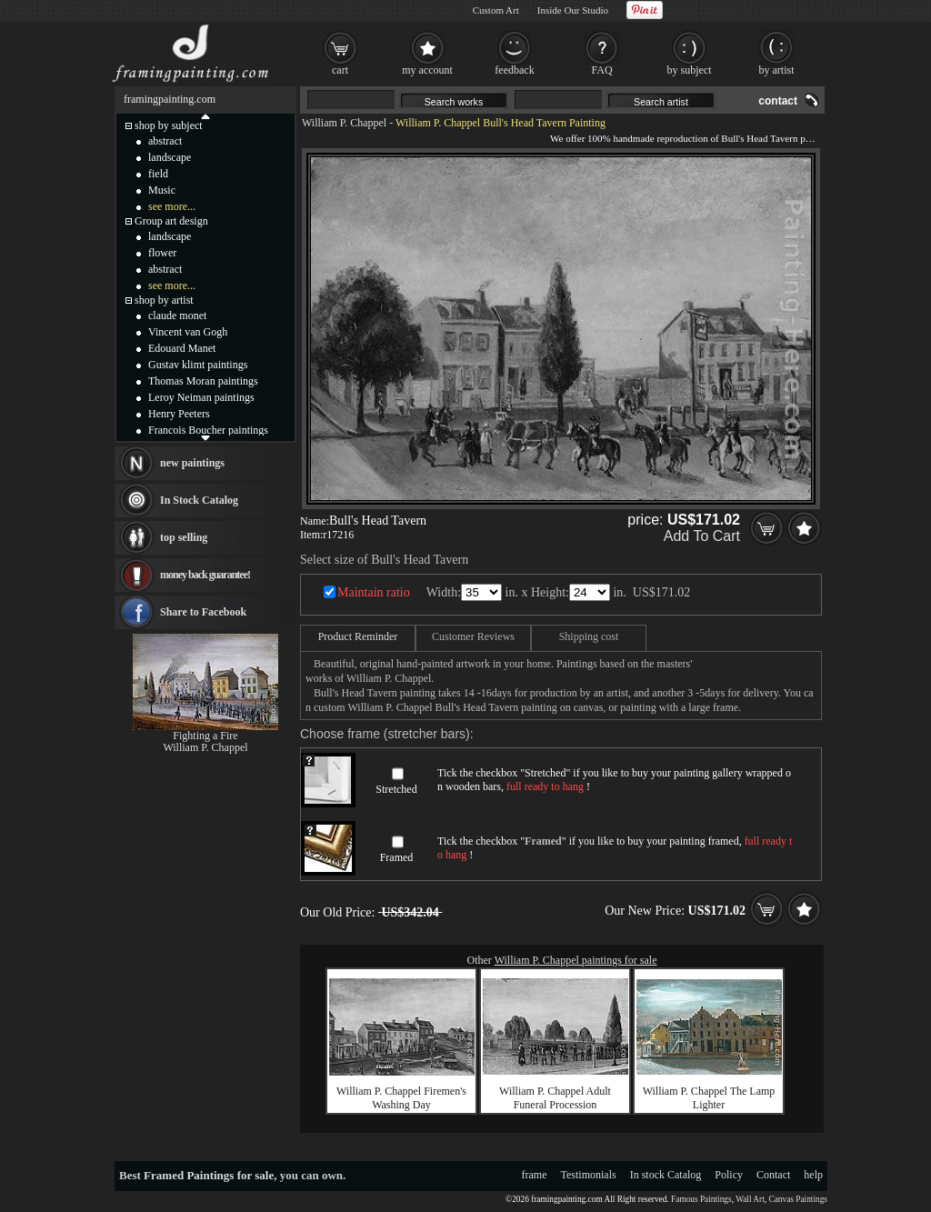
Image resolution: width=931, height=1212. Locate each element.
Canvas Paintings (797, 1199)
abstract (165, 141)
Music (161, 190)
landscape (169, 157)
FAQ (601, 70)
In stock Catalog (666, 1174)
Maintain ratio (373, 592)
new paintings (192, 462)
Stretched (395, 789)
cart (340, 70)
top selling (183, 537)
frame (534, 1174)
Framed (397, 857)
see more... (171, 206)
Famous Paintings (701, 1199)
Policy (729, 1174)
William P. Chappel (344, 122)
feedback (514, 70)
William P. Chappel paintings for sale (576, 960)
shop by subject (169, 125)
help (813, 1174)
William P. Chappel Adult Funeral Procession (555, 1098)
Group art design (171, 221)
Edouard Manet (181, 348)
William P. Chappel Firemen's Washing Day (401, 1098)
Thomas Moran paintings (203, 381)
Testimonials (588, 1174)
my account (427, 70)
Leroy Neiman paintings (201, 397)
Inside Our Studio (572, 10)
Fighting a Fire (205, 735)
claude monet (177, 315)
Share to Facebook (203, 612)
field (158, 173)
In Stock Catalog (199, 500)
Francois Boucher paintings (208, 430)
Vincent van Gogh (187, 332)
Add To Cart (702, 536)
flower (162, 252)
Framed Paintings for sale (209, 1175)
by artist (777, 70)
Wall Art (750, 1199)
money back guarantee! (205, 574)
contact (777, 101)
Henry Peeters (179, 413)
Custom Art (496, 10)
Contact (773, 1174)
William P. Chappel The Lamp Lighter (709, 1098)
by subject (689, 70)
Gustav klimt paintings (197, 364)
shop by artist (164, 300)
